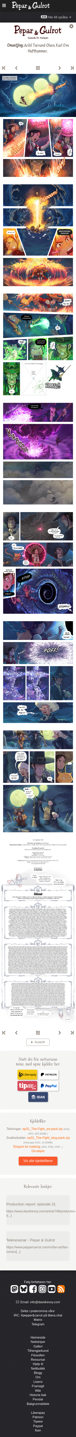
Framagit (38, 1386)
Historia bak (38, 1395)
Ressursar (38, 1359)
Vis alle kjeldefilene (38, 1161)
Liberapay (38, 1412)
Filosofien (38, 1355)
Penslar (38, 1399)
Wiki (38, 1390)
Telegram (38, 1324)
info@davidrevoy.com (45, 1302)
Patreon (37, 1417)
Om (38, 1377)
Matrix (38, 1319)
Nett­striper (38, 1342)
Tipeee (38, 1421)
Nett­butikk (38, 1368)
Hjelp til (38, 1364)
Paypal (38, 1426)
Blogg (38, 1373)
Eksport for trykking (38, 1146)
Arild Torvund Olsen (39, 45)
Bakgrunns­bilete (38, 1404)
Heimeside (38, 1337)
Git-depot (38, 1151)
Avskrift (40, 1042)
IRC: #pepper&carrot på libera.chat (38, 1315)
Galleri (37, 1346)
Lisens (37, 1381)
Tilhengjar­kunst (38, 1350)
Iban (38, 1430)
